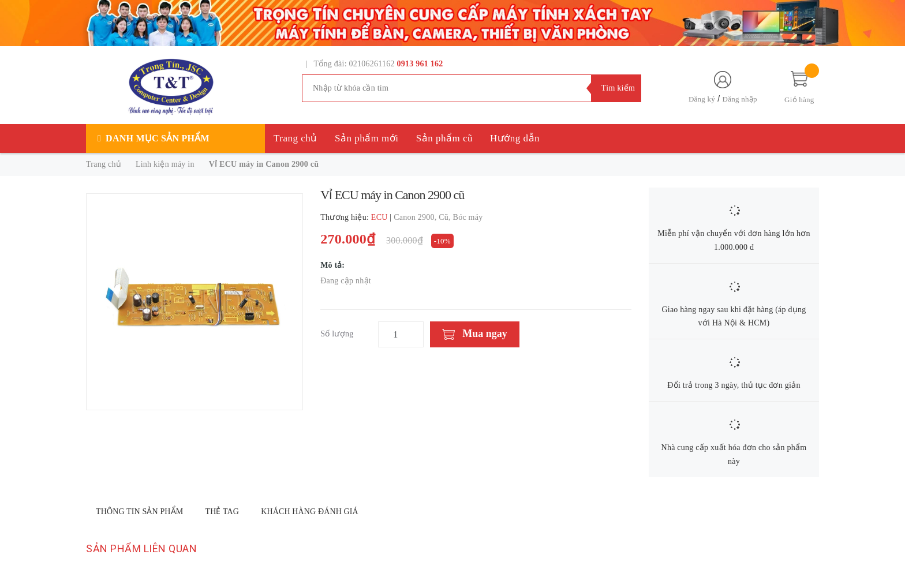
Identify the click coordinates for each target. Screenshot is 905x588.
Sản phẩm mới (367, 138)
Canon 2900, (416, 217)
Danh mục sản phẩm (158, 138)
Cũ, (445, 217)
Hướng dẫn (515, 138)
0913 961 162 (420, 63)
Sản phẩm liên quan (141, 548)
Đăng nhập (740, 99)
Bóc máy (468, 217)
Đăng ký (702, 99)
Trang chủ (295, 138)
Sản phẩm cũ (444, 138)
